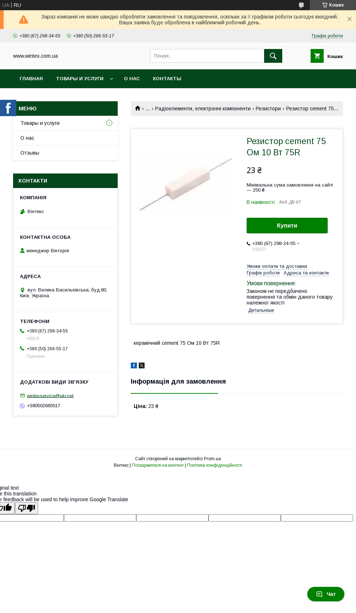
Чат (326, 594)
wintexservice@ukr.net (50, 395)
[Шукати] (273, 56)
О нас (132, 78)
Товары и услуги (80, 78)
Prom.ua (212, 458)
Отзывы (29, 153)
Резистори (268, 108)
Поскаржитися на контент (158, 465)
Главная (31, 78)
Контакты (167, 78)
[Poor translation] (26, 508)
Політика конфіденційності (214, 465)
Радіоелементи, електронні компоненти (203, 108)
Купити (287, 225)
